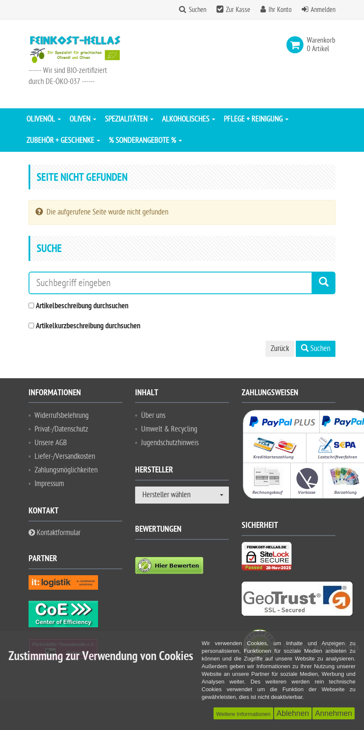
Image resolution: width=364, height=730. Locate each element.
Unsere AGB (51, 442)
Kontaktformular (55, 532)
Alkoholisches (188, 119)
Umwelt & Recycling (169, 429)
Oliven (82, 119)
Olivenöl (43, 119)
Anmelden (323, 10)
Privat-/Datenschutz (61, 429)
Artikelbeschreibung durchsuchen (82, 306)
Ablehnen (293, 713)
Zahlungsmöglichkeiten (66, 470)
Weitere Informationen (243, 714)
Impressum (49, 483)
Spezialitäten (129, 119)
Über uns (153, 415)
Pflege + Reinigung (256, 119)
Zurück (280, 348)
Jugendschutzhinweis (170, 442)
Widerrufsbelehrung (62, 415)
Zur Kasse (238, 10)
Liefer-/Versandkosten (65, 456)
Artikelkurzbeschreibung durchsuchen (88, 326)
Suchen (197, 10)
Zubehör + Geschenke (63, 140)
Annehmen (333, 713)
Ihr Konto (280, 10)
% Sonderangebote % (145, 140)
